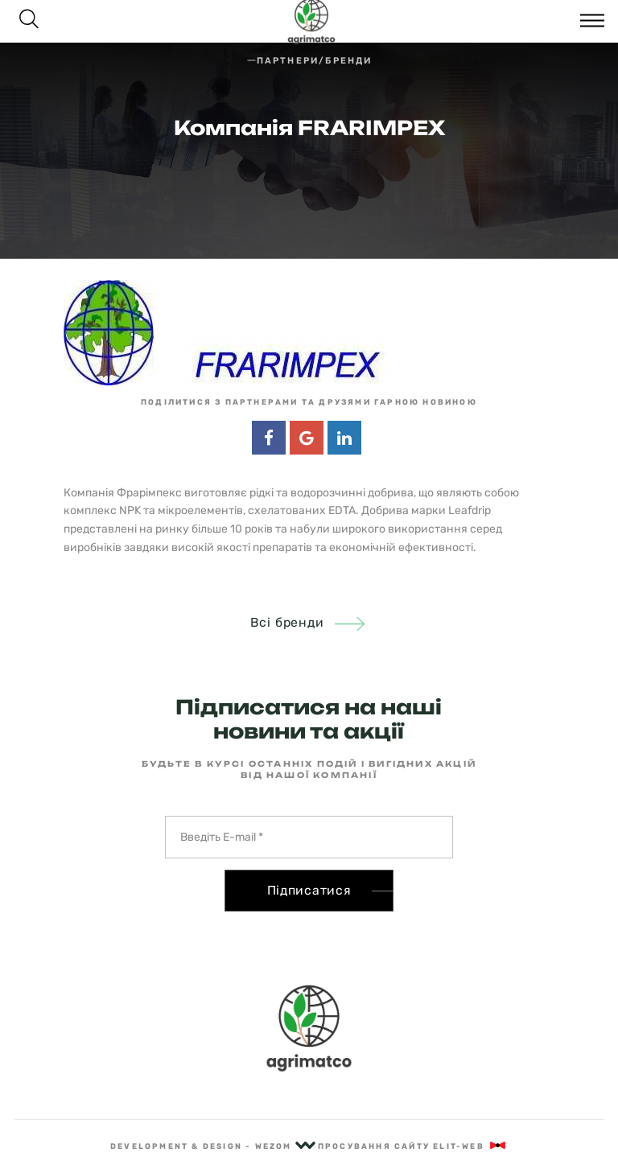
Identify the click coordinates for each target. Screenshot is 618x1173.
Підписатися (309, 890)
